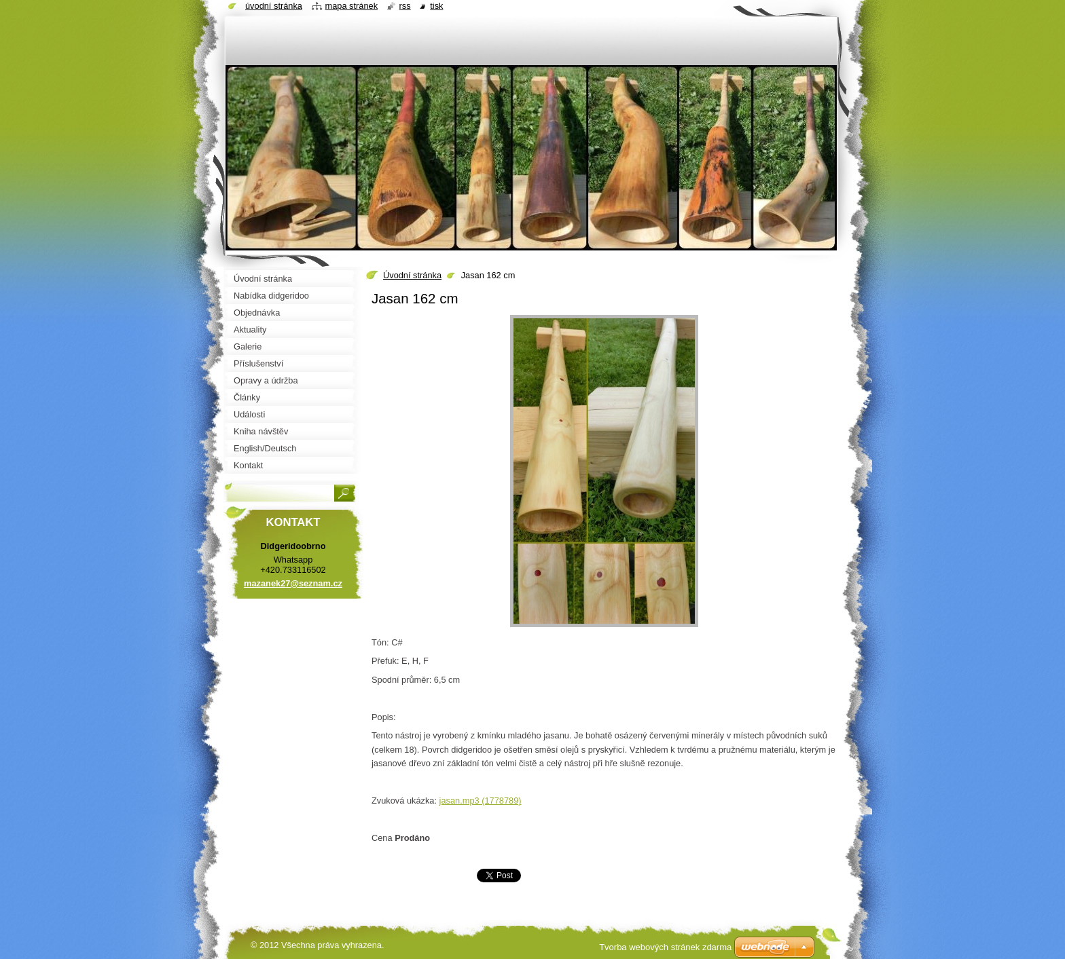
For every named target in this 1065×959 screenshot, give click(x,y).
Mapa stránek (351, 6)
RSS (405, 6)
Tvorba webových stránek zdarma (665, 947)
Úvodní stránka (412, 275)
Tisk (436, 6)
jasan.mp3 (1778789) (480, 800)
